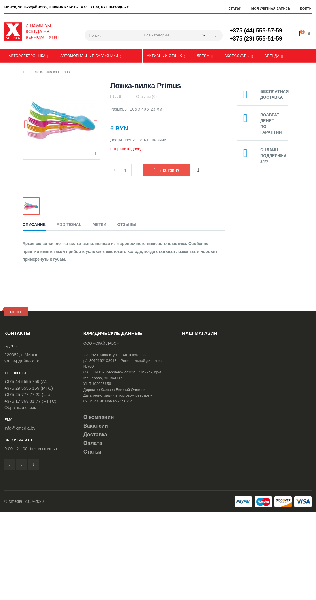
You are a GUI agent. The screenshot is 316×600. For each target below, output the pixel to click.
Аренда (272, 56)
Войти (306, 8)
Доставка (95, 434)
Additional (69, 224)
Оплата (92, 443)
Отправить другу (125, 149)
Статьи (234, 8)
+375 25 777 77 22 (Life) (28, 394)
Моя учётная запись (270, 8)
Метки (99, 224)
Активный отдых (164, 56)
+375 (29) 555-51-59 (255, 38)
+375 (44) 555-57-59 (255, 30)
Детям (203, 56)
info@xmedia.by (19, 428)
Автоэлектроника (27, 56)
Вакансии (95, 426)
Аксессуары (237, 56)
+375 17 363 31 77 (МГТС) (30, 401)
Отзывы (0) (146, 96)
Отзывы (126, 224)
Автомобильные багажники (89, 56)
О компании (98, 417)
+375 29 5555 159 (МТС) (28, 388)
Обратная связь (20, 407)
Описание (34, 224)
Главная (25, 72)
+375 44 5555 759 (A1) (26, 381)
